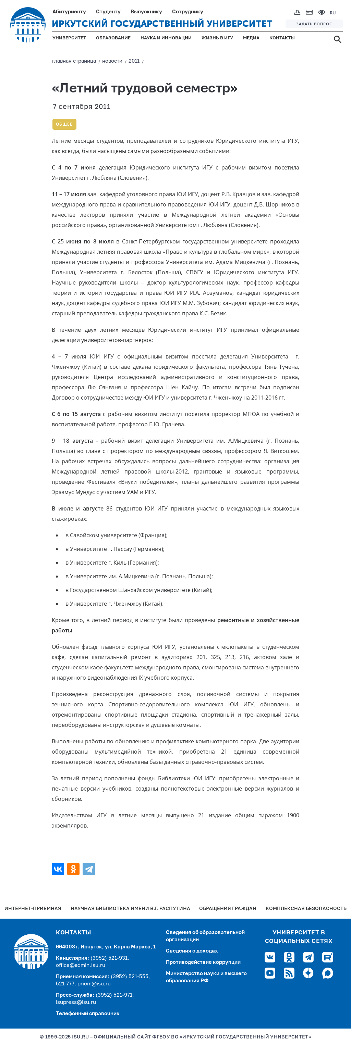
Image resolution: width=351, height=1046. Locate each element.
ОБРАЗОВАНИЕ (113, 38)
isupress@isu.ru (76, 1002)
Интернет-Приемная (32, 909)
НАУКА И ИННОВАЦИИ (166, 38)
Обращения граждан (227, 909)
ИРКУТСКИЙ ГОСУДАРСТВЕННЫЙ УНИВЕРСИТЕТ (162, 23)
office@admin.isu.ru (80, 965)
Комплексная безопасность (306, 909)
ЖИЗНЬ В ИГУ (217, 38)
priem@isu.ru (94, 983)
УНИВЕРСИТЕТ (69, 38)
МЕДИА (251, 38)
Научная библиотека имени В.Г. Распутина (130, 909)
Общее (64, 124)
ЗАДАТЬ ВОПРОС (314, 23)
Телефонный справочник (88, 1013)
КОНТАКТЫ (282, 38)
